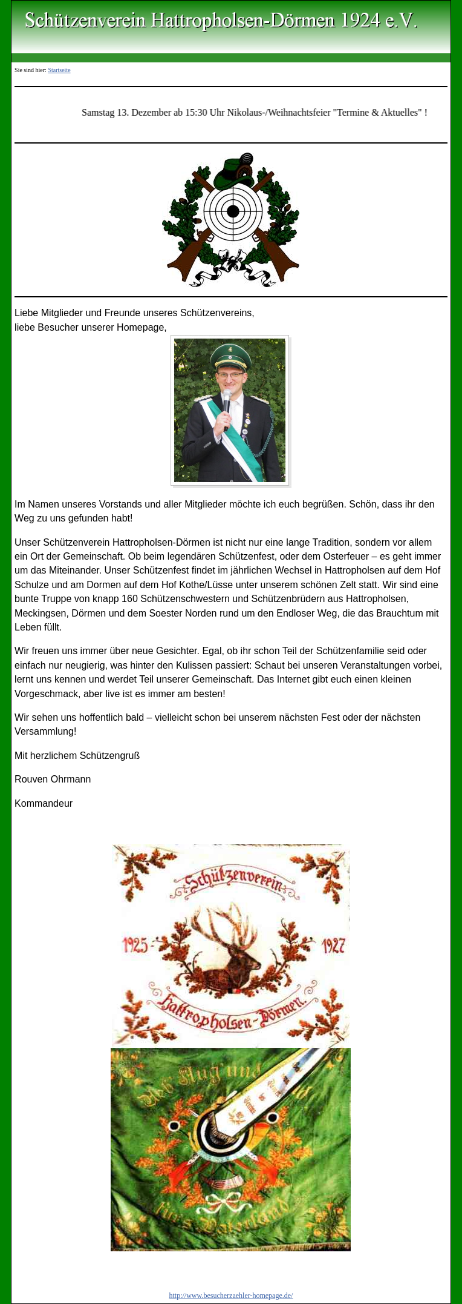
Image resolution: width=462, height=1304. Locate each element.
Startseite (59, 70)
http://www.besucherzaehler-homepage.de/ (231, 1295)
